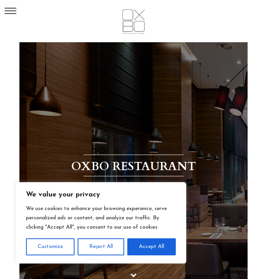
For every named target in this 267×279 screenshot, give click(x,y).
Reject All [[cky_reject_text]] (101, 247)
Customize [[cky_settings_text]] (50, 247)
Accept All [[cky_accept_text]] (151, 247)
